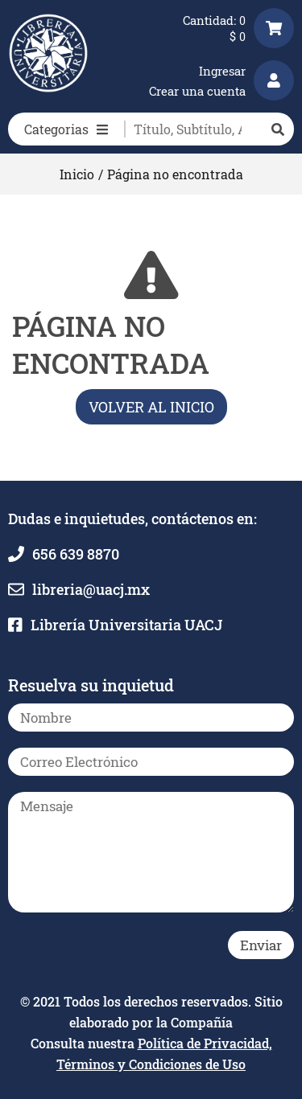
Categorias (66, 129)
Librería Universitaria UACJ (126, 624)
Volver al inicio (151, 406)
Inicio (77, 174)
